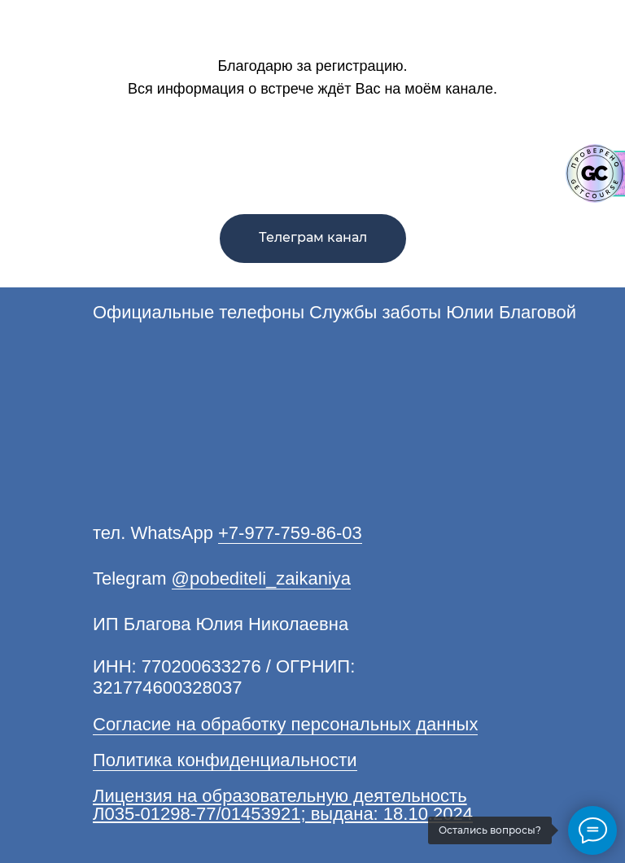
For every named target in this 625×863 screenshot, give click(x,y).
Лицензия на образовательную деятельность (280, 796)
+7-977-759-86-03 (290, 533)
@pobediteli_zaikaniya (261, 578)
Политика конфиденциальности (225, 760)
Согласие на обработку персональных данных (285, 724)
